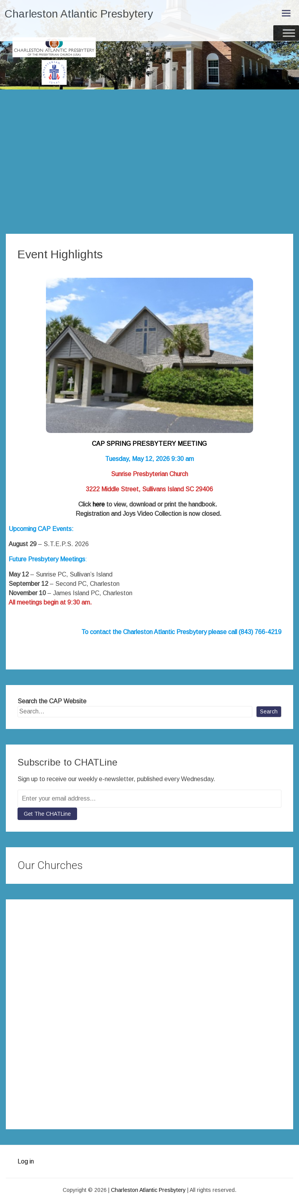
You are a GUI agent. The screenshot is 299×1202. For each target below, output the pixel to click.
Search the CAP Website (52, 701)
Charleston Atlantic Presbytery (79, 14)
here (99, 504)
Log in (26, 1161)
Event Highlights (60, 254)
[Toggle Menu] (289, 33)
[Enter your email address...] (149, 799)
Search (269, 711)
